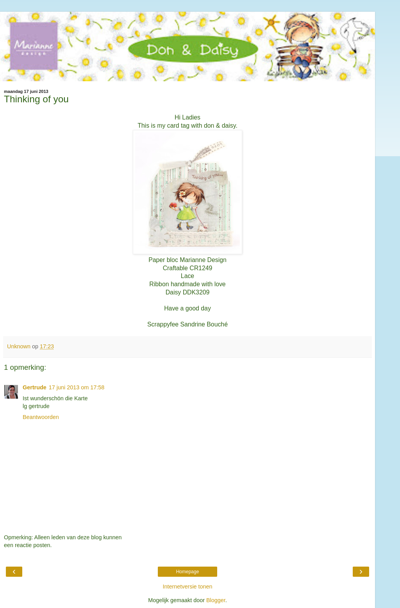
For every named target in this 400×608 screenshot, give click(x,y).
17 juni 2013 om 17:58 (76, 387)
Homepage (187, 571)
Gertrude (34, 387)
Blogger (215, 600)
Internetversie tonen (187, 586)
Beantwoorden (41, 417)
